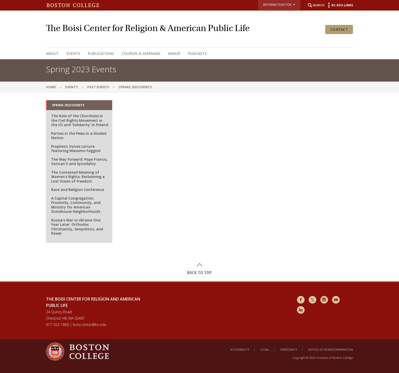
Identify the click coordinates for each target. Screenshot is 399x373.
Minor (174, 53)
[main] (199, 187)
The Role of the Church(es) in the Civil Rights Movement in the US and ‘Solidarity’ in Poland (79, 120)
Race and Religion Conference (77, 189)
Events (73, 53)
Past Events (98, 87)
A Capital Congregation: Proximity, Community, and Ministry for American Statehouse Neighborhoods (76, 205)
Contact (339, 29)
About (52, 53)
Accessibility (239, 349)
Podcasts (197, 53)
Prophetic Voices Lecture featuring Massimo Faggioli (76, 148)
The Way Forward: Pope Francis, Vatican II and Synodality (79, 161)
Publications (101, 53)
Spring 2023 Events (68, 105)
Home (51, 87)
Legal (265, 349)
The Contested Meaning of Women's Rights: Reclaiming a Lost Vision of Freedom (78, 177)
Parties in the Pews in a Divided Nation (78, 135)
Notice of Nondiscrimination (330, 349)
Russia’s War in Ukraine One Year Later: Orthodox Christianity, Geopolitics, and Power (77, 227)
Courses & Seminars (141, 53)
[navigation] (194, 53)
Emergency (288, 349)
